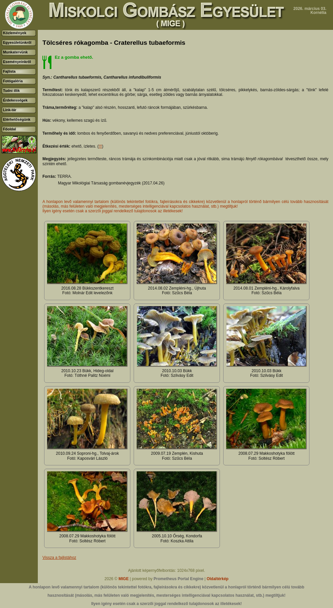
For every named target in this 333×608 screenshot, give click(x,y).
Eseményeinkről (17, 62)
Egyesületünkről (17, 42)
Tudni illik (11, 91)
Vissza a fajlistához (59, 557)
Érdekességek (15, 100)
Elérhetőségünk (17, 119)
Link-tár (9, 110)
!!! (100, 146)
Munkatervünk (15, 52)
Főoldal (9, 129)
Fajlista (9, 71)
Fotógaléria (13, 81)
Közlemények (14, 33)
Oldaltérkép (218, 578)
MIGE (123, 578)
